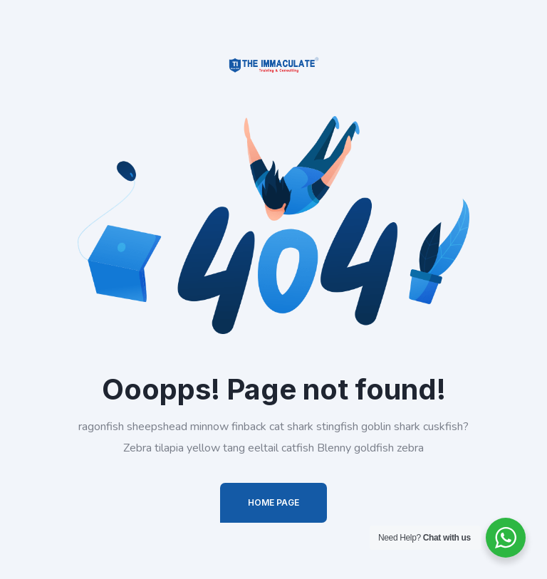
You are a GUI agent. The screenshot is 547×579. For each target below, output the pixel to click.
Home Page (273, 502)
